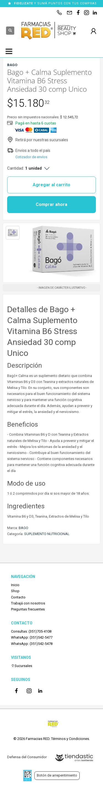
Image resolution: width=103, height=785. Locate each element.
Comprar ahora (51, 204)
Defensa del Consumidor (27, 757)
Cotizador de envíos (31, 157)
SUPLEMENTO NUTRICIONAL (46, 534)
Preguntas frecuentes (28, 609)
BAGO (23, 528)
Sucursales (21, 666)
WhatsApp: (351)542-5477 (31, 637)
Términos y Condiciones (70, 739)
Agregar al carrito (51, 184)
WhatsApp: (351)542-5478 (31, 644)
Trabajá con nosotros (28, 603)
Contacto (18, 597)
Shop (15, 591)
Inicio (15, 585)
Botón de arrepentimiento (57, 775)
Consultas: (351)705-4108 (31, 631)
